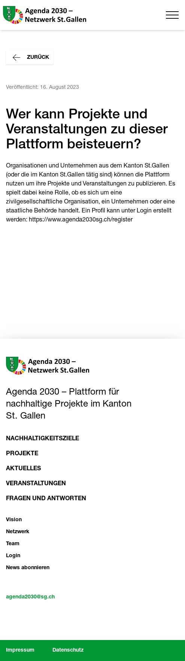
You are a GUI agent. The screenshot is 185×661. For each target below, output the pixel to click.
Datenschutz (68, 650)
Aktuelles (23, 469)
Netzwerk (17, 532)
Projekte (22, 454)
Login (13, 556)
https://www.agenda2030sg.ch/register (81, 220)
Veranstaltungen (36, 484)
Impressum (20, 650)
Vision (14, 520)
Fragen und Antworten (46, 499)
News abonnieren (27, 568)
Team (12, 544)
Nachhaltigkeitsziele (42, 439)
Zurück (29, 57)
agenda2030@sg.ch (30, 597)
